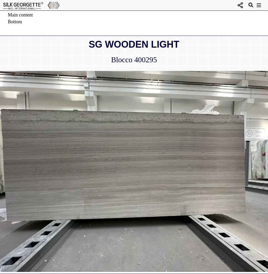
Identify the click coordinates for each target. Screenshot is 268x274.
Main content (20, 15)
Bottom (15, 21)
